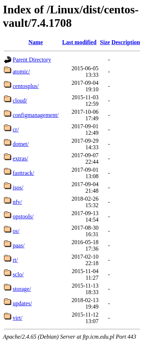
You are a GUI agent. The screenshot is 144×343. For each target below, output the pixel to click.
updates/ (22, 303)
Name (36, 42)
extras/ (20, 158)
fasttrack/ (23, 173)
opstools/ (23, 216)
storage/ (22, 289)
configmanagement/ (36, 115)
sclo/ (18, 274)
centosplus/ (26, 86)
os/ (16, 231)
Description (125, 42)
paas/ (19, 245)
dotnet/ (21, 144)
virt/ (17, 318)
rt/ (15, 260)
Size (105, 42)
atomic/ (21, 71)
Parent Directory (32, 60)
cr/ (16, 129)
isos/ (18, 187)
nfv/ (17, 202)
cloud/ (20, 100)
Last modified (79, 42)
